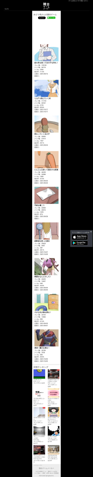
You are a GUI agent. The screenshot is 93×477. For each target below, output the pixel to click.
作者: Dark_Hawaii (52, 457)
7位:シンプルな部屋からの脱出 (39, 432)
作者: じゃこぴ (51, 383)
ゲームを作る (72, 1)
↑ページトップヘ (38, 465)
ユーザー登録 (79, 1)
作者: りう (36, 402)
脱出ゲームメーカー (46, 468)
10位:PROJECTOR (53, 450)
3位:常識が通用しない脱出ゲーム (39, 394)
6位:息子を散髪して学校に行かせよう (53, 413)
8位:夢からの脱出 (53, 431)
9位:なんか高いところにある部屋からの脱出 (39, 451)
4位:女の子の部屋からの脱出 (53, 394)
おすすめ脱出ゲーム (41, 471)
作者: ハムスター (38, 421)
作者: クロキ (37, 381)
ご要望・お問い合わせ (47, 473)
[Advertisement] (46, 31)
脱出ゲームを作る (52, 471)
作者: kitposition (38, 458)
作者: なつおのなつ (53, 421)
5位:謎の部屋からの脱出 (39, 413)
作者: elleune (51, 402)
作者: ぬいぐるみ (52, 438)
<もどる (7, 9)
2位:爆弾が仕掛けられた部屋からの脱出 (53, 375)
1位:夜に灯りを (39, 374)
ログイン (85, 1)
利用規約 (56, 473)
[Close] (91, 232)
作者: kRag (36, 440)
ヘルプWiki (37, 473)
